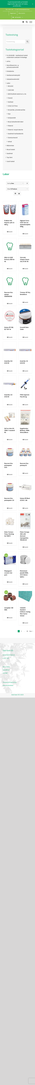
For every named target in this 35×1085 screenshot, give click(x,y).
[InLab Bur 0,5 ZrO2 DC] (10, 350)
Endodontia (10, 71)
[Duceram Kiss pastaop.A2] (25, 452)
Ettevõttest (6, 670)
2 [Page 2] (21, 631)
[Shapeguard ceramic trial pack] (10, 560)
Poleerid (10, 126)
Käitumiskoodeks (8, 685)
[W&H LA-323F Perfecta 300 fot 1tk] (10, 246)
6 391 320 (6, 658)
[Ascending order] (27, 183)
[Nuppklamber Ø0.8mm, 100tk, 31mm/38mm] (25, 417)
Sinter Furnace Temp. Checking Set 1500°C (9, 534)
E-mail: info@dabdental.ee (22, 9)
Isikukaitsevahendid (13, 79)
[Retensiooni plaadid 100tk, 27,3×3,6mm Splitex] (25, 560)
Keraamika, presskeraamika (16, 110)
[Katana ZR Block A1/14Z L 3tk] (25, 487)
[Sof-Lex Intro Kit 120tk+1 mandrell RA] (10, 417)
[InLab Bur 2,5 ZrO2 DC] (10, 383)
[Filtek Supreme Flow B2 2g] (25, 383)
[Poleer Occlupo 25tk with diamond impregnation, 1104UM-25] (25, 521)
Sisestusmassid (12, 137)
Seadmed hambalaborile (15, 134)
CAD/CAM (11, 90)
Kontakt (5, 673)
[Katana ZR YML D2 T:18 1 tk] (10, 316)
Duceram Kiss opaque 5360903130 (8, 294)
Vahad (10, 141)
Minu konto (6, 667)
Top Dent (9, 157)
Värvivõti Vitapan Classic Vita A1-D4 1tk (24, 259)
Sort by (10, 183)
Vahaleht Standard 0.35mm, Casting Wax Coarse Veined (25, 612)
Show (12, 189)
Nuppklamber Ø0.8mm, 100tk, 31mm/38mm (25, 430)
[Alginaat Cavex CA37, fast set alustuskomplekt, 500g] (25, 209)
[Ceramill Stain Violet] (25, 316)
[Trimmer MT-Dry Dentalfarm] (25, 281)
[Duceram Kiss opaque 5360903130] (10, 281)
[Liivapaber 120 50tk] (10, 596)
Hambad (10, 102)
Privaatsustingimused (9, 682)
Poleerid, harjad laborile (15, 130)
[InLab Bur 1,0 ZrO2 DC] (25, 350)
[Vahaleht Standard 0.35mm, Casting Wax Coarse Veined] (25, 596)
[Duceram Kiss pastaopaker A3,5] (10, 452)
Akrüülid (10, 86)
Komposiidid (12, 118)
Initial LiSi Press (13, 106)
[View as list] (19, 193)
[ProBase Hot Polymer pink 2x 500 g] (10, 209)
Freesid (10, 98)
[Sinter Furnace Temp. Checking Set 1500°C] (10, 521)
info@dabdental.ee (9, 655)
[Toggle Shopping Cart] (23, 22)
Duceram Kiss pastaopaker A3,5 (8, 465)
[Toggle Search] (27, 22)
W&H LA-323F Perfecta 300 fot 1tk (9, 259)
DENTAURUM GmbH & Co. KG (17, 94)
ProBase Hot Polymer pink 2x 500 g (9, 223)
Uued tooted (10, 161)
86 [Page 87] (27, 631)
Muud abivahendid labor (15, 122)
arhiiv (8, 61)
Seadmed (10, 153)
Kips (9, 114)
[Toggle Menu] (30, 22)
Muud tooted (11, 149)
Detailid (10, 231)
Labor (8, 83)
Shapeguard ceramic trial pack (8, 573)
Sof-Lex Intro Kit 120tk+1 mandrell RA (9, 430)
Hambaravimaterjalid (13, 75)
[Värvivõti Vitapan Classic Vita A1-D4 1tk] (25, 246)
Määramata (10, 145)
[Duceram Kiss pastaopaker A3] (10, 487)
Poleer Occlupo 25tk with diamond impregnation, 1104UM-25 (24, 536)
